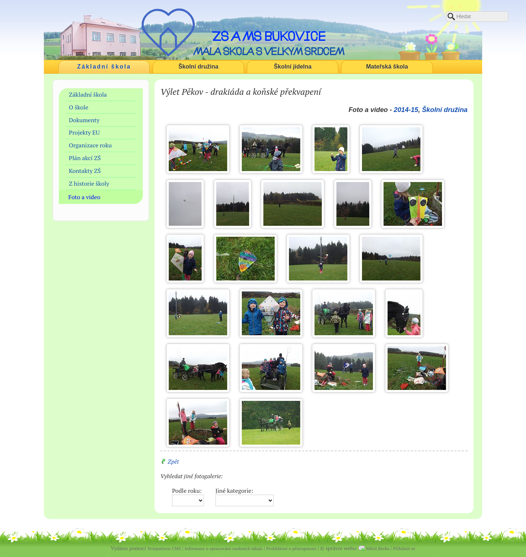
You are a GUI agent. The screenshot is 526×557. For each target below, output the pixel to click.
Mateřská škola (387, 66)
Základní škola (104, 66)
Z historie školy (89, 183)
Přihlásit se (404, 548)
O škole (78, 107)
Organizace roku (90, 145)
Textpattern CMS (164, 548)
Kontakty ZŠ (85, 171)
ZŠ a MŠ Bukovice (268, 36)
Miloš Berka (377, 548)
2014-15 (406, 109)
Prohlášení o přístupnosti (291, 548)
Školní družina (198, 66)
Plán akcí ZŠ (85, 158)
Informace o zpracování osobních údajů (223, 548)
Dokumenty (84, 120)
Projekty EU (84, 132)
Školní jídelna (293, 66)
